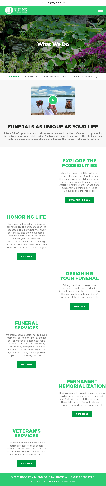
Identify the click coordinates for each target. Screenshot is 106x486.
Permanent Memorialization (82, 384)
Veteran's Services (26, 433)
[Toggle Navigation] (96, 76)
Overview (14, 77)
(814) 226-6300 (57, 3)
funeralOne (67, 481)
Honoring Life (31, 77)
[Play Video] (53, 100)
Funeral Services (82, 77)
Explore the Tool (79, 200)
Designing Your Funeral (56, 77)
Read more (28, 255)
